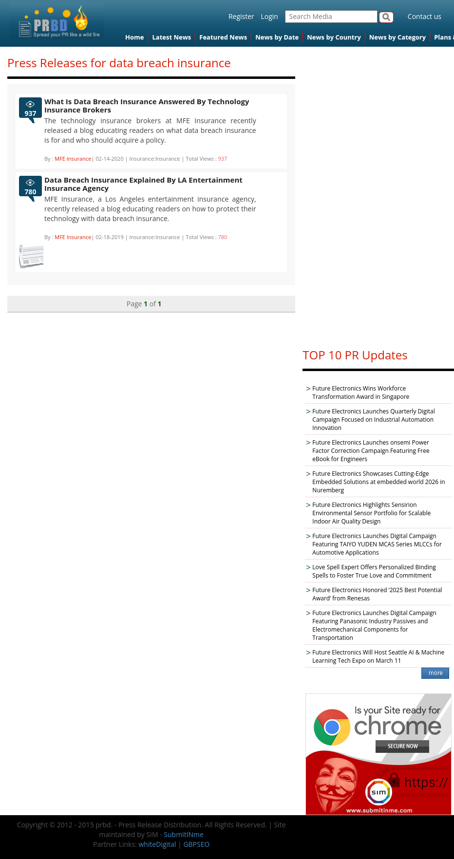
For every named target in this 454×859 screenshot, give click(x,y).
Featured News (223, 37)
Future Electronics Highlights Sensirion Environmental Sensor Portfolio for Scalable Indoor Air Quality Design (371, 513)
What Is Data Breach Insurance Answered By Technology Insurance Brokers (146, 105)
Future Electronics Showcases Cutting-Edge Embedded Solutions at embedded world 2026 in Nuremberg (378, 481)
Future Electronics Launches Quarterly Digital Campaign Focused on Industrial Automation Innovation (373, 419)
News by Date (277, 37)
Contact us (424, 16)
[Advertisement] (378, 193)
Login (269, 16)
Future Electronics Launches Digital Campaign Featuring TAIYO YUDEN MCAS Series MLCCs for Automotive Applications (377, 544)
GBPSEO (196, 844)
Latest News (171, 37)
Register (241, 16)
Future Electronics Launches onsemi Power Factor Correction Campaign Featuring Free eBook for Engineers (370, 450)
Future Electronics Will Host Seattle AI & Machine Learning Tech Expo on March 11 (378, 656)
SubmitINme (184, 834)
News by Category (397, 37)
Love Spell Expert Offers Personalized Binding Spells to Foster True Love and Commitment (373, 571)
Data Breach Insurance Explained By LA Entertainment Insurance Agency (143, 184)
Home (134, 37)
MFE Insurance (73, 158)
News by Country (334, 37)
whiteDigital (157, 844)
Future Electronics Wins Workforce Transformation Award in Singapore (360, 392)
